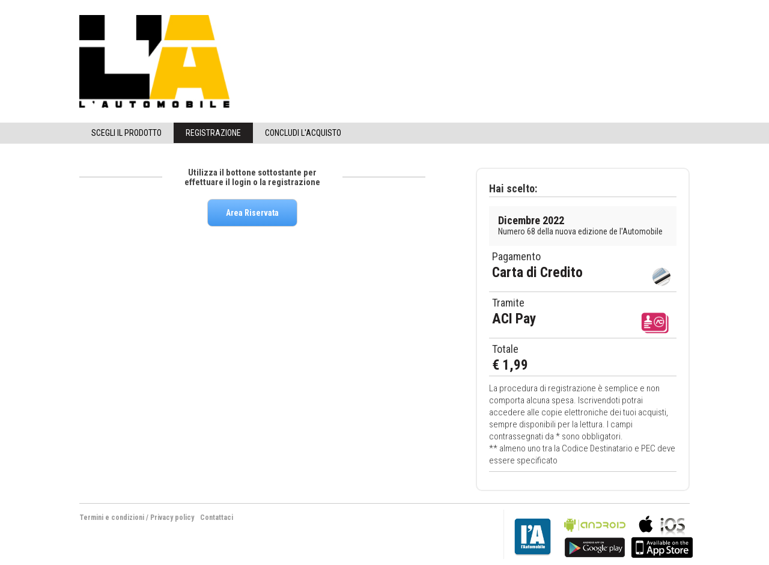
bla (594, 535)
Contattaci (216, 517)
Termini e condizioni (111, 517)
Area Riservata (252, 213)
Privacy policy (172, 517)
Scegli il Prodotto (126, 133)
